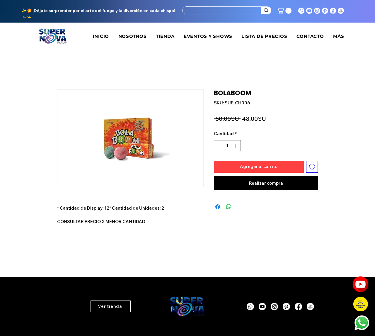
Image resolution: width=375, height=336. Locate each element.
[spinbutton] (227, 145)
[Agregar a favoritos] (312, 167)
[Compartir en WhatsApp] (228, 206)
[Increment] (236, 145)
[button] (284, 11)
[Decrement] (219, 145)
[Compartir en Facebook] (217, 206)
